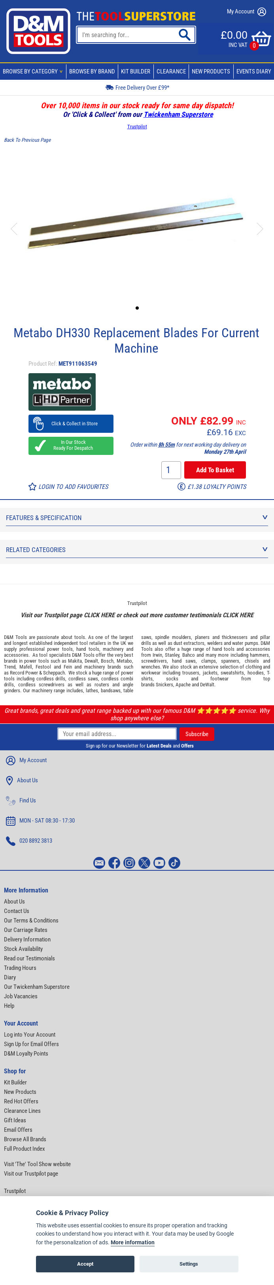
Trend (9, 667)
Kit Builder (135, 71)
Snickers (164, 685)
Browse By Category (34, 71)
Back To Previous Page (27, 140)
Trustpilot (137, 127)
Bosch (107, 661)
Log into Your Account (29, 1034)
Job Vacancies (21, 996)
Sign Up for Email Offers (31, 1044)
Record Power (24, 673)
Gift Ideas (15, 1120)
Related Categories (137, 550)
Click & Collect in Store (71, 423)
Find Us (21, 801)
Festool (43, 667)
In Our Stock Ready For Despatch (71, 445)
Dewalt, (92, 661)
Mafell (25, 667)
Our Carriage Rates (25, 930)
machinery (113, 649)
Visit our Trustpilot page (31, 1173)
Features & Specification (137, 518)
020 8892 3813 (29, 841)
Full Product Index (24, 1148)
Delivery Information (27, 939)
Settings (189, 1264)
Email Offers (18, 1129)
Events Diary (253, 71)
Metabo (124, 661)
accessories (16, 655)
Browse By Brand (92, 71)
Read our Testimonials (29, 958)
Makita (75, 661)
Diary (10, 977)
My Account (246, 12)
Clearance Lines (22, 1110)
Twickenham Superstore (178, 114)
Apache (183, 685)
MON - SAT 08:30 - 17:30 (40, 821)
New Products (211, 71)
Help (9, 1005)
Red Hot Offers (21, 1101)
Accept (85, 1264)
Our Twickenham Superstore (37, 986)
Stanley (172, 655)
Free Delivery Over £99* (137, 87)
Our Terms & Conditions (31, 920)
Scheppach (54, 673)
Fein (68, 667)
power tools (60, 649)
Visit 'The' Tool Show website (37, 1164)
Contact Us (16, 911)
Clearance (171, 71)
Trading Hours (20, 967)
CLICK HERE (99, 615)
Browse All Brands (25, 1139)
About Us (22, 780)
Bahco (188, 655)
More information (133, 1242)
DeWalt (207, 685)
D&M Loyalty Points (26, 1053)
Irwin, (158, 655)
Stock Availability (23, 948)
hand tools (87, 649)
